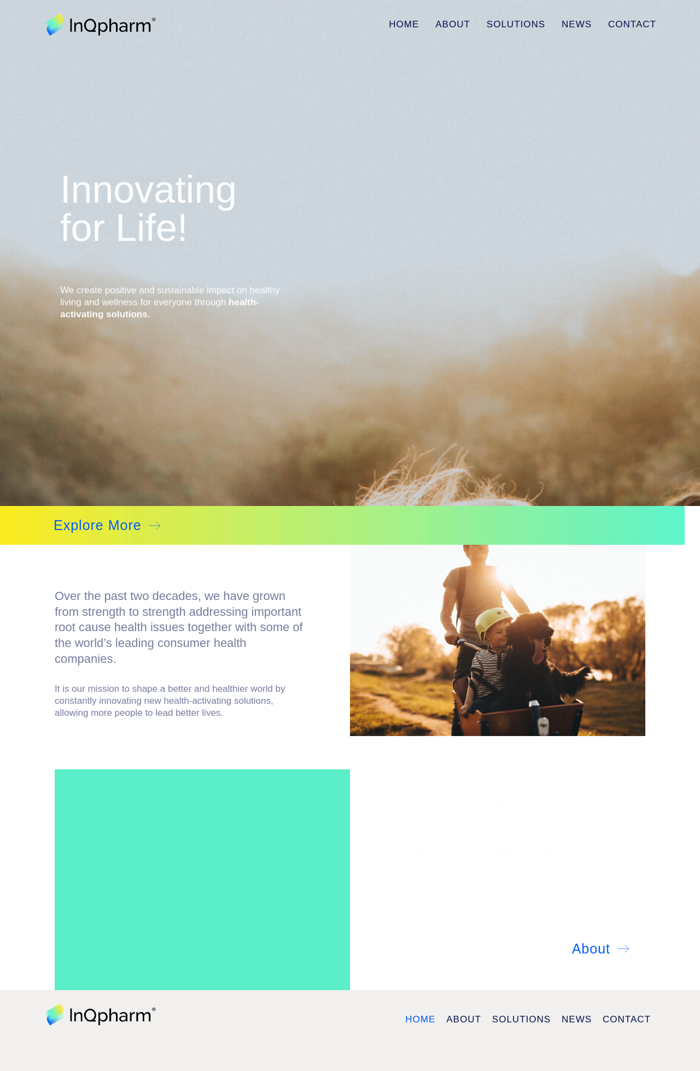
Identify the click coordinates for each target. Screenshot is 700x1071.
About (452, 24)
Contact (632, 24)
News (577, 24)
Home (404, 24)
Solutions (516, 24)
